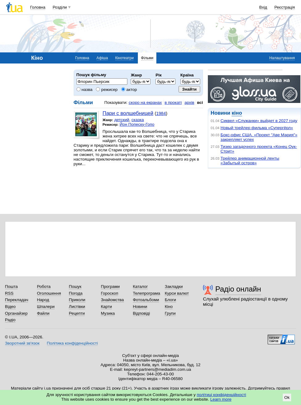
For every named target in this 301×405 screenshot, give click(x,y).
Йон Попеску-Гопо (137, 124)
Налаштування (282, 58)
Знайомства (112, 299)
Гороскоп (109, 293)
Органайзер (16, 313)
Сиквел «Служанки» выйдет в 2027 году (259, 120)
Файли (43, 313)
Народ (43, 299)
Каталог (140, 286)
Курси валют (177, 293)
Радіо (10, 319)
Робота (44, 286)
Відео (10, 306)
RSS (9, 293)
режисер (107, 89)
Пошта (11, 286)
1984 (161, 113)
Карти (106, 306)
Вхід (263, 7)
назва (84, 89)
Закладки (174, 286)
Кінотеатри (124, 58)
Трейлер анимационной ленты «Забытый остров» (250, 160)
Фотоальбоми (146, 299)
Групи (170, 313)
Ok (287, 397)
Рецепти (77, 313)
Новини (140, 306)
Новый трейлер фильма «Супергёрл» (257, 127)
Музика (108, 313)
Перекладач (16, 299)
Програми (110, 286)
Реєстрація (284, 7)
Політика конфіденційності (72, 343)
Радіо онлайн (238, 289)
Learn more (221, 399)
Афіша (102, 58)
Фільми (147, 58)
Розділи (60, 7)
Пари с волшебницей (128, 113)
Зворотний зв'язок (22, 343)
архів (189, 102)
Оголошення (49, 293)
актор (129, 89)
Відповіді (141, 313)
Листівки (77, 306)
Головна (37, 7)
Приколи (77, 299)
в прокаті (173, 102)
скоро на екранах (145, 102)
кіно (237, 113)
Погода (75, 293)
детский (121, 119)
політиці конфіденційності (221, 394)
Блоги (170, 299)
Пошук (75, 286)
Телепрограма (146, 293)
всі (200, 102)
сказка (137, 119)
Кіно (169, 306)
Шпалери (46, 306)
